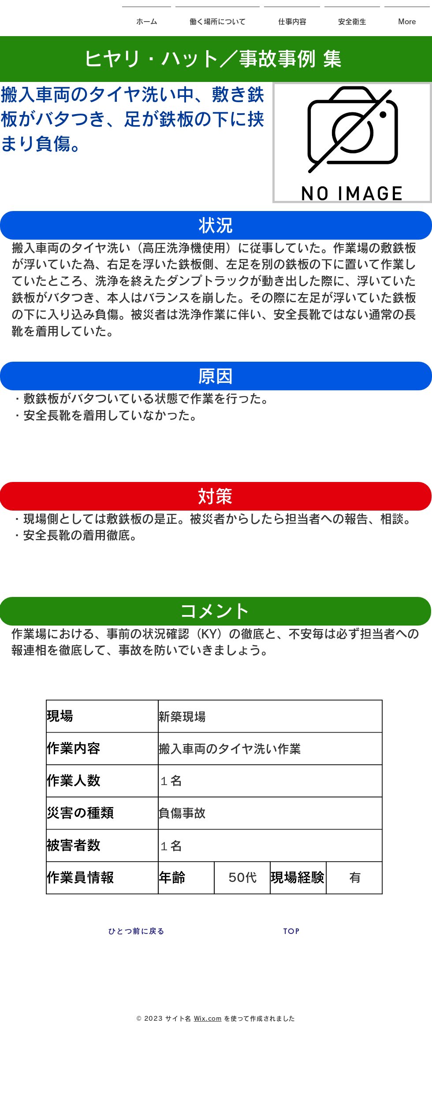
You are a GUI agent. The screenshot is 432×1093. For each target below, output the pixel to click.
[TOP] (291, 931)
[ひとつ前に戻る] (137, 931)
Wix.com (208, 1018)
